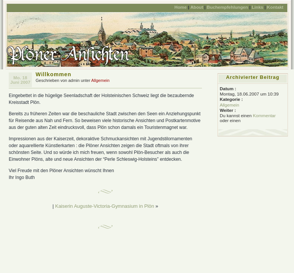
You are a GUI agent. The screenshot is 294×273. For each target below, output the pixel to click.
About (196, 7)
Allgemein (100, 80)
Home (180, 7)
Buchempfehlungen (227, 7)
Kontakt (275, 7)
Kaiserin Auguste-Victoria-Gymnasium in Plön (104, 206)
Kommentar (264, 115)
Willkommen (53, 74)
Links (257, 7)
